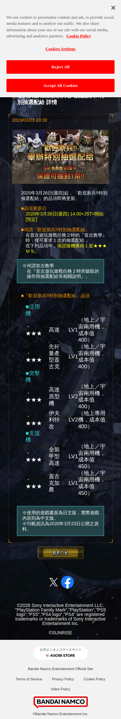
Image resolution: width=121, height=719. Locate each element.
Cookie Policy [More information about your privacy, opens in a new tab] (78, 34)
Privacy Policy (63, 679)
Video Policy (60, 689)
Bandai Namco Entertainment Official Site (60, 669)
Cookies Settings (60, 46)
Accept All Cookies (60, 83)
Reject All (61, 64)
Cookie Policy (94, 679)
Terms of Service (29, 679)
